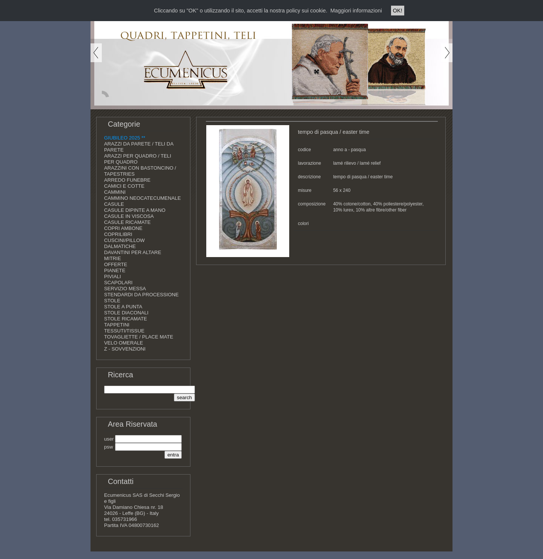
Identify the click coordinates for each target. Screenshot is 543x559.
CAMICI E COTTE (124, 186)
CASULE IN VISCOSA (129, 216)
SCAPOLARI (118, 282)
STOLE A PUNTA (123, 306)
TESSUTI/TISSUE (124, 331)
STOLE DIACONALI (126, 312)
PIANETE (114, 270)
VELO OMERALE (123, 343)
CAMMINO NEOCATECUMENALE (142, 198)
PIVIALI (112, 276)
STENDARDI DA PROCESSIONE (141, 294)
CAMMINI (115, 192)
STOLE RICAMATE (125, 319)
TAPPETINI (116, 325)
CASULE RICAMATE (127, 222)
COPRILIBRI (118, 234)
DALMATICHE (120, 246)
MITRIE (112, 258)
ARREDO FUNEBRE (127, 180)
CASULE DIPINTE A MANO (135, 210)
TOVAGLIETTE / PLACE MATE (138, 337)
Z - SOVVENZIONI (125, 349)
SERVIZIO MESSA (125, 288)
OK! (397, 11)
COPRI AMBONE (123, 228)
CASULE (114, 204)
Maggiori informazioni (356, 11)
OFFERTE (115, 264)
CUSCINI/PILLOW (124, 240)
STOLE (112, 300)
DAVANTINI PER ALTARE (132, 252)
